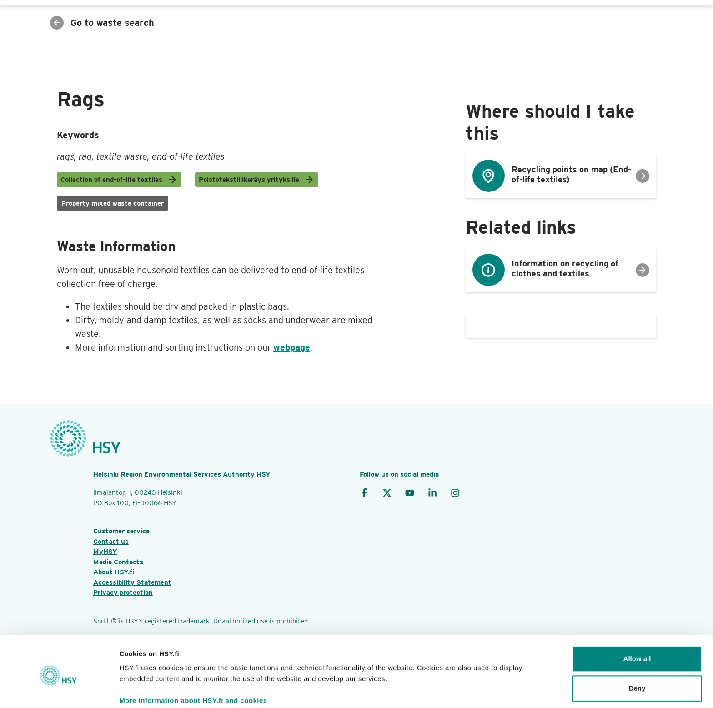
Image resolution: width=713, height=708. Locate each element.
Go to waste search (102, 23)
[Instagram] (455, 492)
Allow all (637, 623)
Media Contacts (118, 562)
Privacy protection (123, 592)
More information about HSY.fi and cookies (193, 665)
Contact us (111, 541)
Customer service (121, 531)
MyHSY (105, 551)
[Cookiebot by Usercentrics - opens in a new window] (59, 690)
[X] (387, 492)
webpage (291, 347)
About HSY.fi (113, 572)
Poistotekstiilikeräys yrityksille (257, 179)
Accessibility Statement (132, 582)
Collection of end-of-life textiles (119, 179)
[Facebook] (364, 492)
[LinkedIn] (432, 492)
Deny (637, 653)
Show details (140, 690)
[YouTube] (409, 492)
